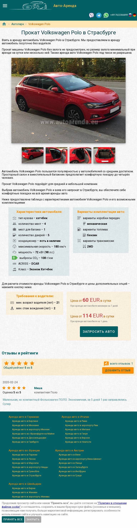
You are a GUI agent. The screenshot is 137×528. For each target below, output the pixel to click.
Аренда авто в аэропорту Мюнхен (31, 429)
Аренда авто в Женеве (24, 492)
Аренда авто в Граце (70, 475)
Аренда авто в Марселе (25, 463)
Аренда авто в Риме (76, 421)
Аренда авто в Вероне (77, 437)
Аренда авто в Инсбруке (72, 471)
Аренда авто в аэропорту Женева (30, 496)
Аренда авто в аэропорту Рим (81, 425)
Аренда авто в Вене (69, 454)
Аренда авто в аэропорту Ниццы (30, 467)
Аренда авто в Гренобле (25, 471)
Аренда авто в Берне (23, 488)
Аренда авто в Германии (24, 416)
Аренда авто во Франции (24, 450)
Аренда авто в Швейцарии (25, 483)
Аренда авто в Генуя (76, 433)
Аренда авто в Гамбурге (25, 442)
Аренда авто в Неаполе (78, 442)
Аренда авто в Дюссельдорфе (29, 437)
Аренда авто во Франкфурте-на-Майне (33, 433)
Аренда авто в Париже (24, 454)
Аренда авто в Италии (75, 416)
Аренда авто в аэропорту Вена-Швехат (80, 459)
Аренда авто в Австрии (69, 450)
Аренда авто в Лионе (23, 459)
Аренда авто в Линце (70, 463)
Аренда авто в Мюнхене (25, 425)
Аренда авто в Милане (77, 429)
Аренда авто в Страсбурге (26, 475)
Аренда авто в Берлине (25, 421)
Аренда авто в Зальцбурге (73, 467)
